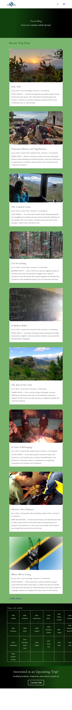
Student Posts (35, 153)
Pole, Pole (16, 86)
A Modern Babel (19, 325)
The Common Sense (21, 207)
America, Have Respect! (22, 509)
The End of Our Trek (21, 385)
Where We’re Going (21, 574)
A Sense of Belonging (21, 447)
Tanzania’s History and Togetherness (28, 149)
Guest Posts (25, 153)
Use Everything (18, 263)
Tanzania (35, 91)
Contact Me (36, 682)
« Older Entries (15, 598)
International (25, 513)
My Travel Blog (26, 91)
